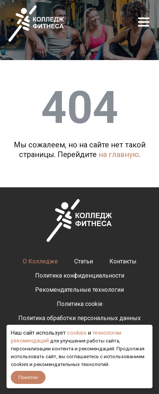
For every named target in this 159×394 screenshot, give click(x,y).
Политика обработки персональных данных (79, 318)
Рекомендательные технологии (79, 289)
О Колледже (40, 261)
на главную (119, 154)
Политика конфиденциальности (79, 275)
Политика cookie (80, 303)
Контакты (123, 261)
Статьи (83, 261)
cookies (77, 332)
